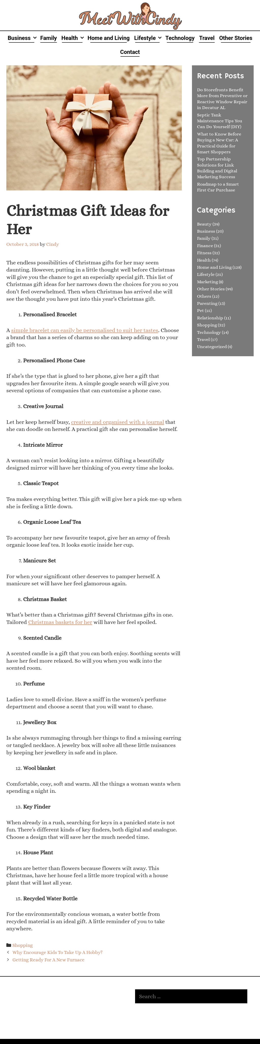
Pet (200, 310)
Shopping (22, 945)
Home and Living (109, 38)
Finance (205, 245)
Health (73, 38)
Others (204, 296)
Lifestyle (148, 38)
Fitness (204, 252)
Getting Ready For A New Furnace (48, 959)
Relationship (210, 317)
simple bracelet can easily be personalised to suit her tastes (84, 330)
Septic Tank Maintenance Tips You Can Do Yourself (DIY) (219, 120)
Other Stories (235, 38)
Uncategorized (212, 346)
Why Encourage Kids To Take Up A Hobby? (57, 952)
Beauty (204, 224)
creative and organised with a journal (117, 422)
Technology (179, 38)
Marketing (207, 281)
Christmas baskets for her (60, 622)
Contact (130, 52)
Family (48, 38)
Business (23, 38)
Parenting (207, 303)
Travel (207, 38)
